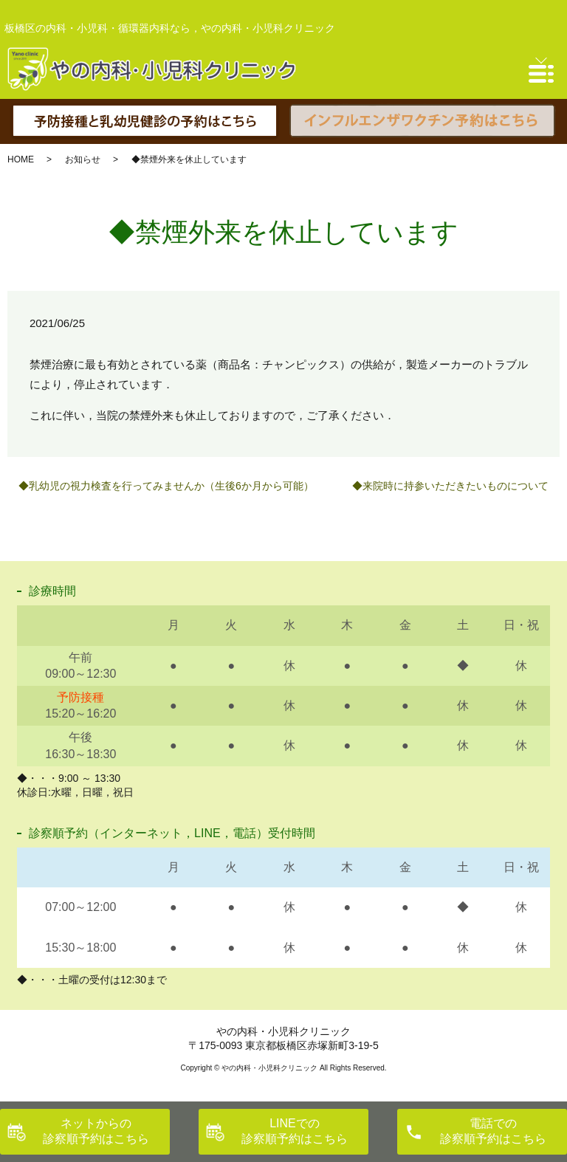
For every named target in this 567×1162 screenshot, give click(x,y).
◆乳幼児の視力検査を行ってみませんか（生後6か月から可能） (166, 486)
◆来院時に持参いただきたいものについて (450, 486)
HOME (20, 159)
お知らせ (82, 159)
